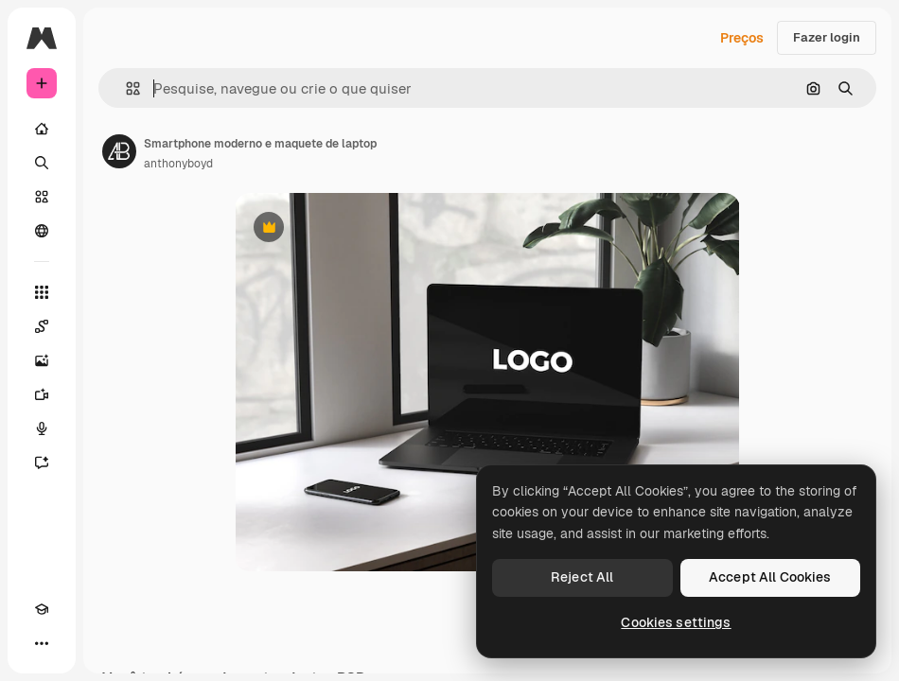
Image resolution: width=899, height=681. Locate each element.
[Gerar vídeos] (41, 394)
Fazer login (826, 37)
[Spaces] (41, 326)
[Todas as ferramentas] (41, 292)
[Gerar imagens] (41, 360)
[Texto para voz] (41, 428)
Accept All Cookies (770, 576)
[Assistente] (41, 462)
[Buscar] (41, 163)
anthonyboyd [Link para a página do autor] (178, 163)
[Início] (41, 129)
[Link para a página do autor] (119, 151)
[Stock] (41, 197)
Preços (742, 37)
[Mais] (41, 643)
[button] (125, 88)
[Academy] (41, 609)
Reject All (582, 576)
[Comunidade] (41, 231)
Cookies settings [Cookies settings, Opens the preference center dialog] (676, 622)
